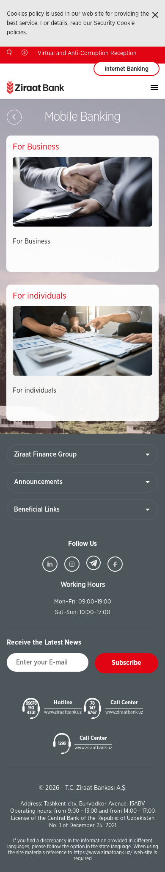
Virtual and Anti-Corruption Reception (87, 53)
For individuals (34, 390)
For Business (31, 241)
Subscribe (126, 662)
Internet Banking (126, 69)
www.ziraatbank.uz (63, 712)
